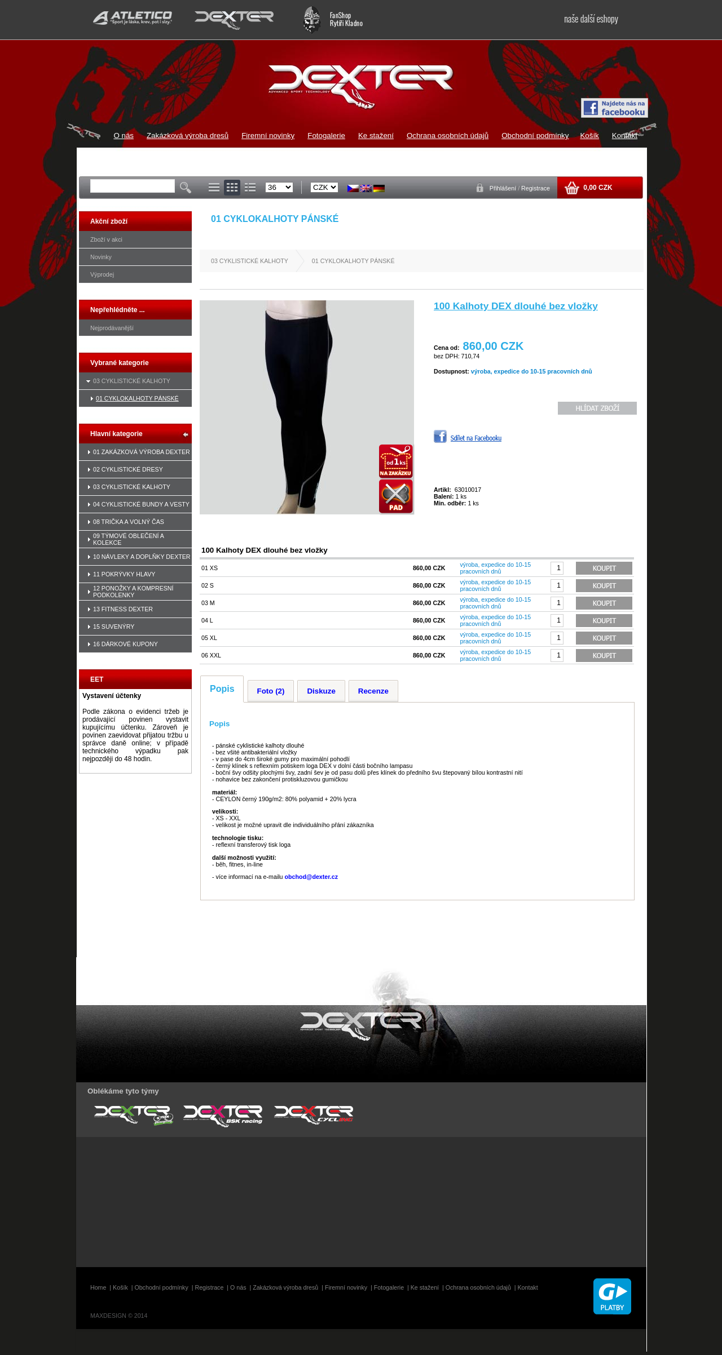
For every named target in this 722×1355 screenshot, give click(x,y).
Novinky (101, 257)
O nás (123, 135)
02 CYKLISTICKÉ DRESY (128, 469)
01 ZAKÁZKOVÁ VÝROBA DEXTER (141, 451)
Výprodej (102, 274)
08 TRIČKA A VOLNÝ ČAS (128, 521)
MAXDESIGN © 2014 (118, 1315)
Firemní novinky (267, 135)
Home (98, 1287)
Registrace (535, 188)
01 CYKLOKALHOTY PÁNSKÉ (137, 398)
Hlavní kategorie (116, 434)
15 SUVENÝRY (113, 626)
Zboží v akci (106, 239)
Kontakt (624, 135)
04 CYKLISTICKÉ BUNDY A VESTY (141, 504)
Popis (222, 689)
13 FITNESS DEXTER (123, 609)
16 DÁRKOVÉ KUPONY (125, 644)
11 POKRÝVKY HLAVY (124, 574)
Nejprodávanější (112, 328)
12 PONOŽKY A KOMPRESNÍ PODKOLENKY (133, 591)
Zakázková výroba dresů (187, 135)
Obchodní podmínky (535, 135)
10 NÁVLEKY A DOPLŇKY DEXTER (142, 556)
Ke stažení (376, 135)
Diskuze (321, 691)
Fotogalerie (326, 135)
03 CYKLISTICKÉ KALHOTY (131, 380)
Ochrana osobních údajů (447, 135)
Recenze (373, 691)
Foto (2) (271, 691)
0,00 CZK (597, 188)
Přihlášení (504, 188)
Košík (589, 135)
